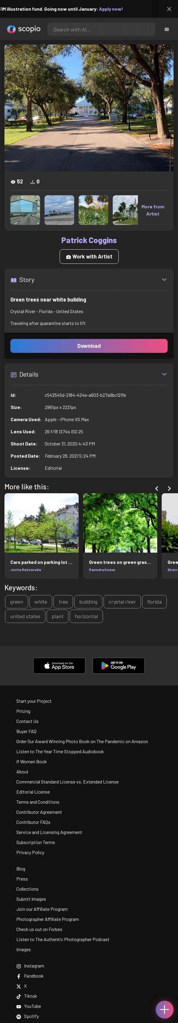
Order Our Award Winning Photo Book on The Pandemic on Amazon (82, 741)
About (22, 771)
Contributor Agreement (39, 812)
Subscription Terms (35, 842)
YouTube (28, 1006)
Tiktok (26, 996)
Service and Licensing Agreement (49, 832)
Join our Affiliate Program (42, 909)
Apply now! (115, 9)
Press (22, 878)
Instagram (30, 965)
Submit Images (31, 899)
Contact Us (27, 721)
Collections (27, 889)
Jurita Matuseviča (25, 569)
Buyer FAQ (26, 731)
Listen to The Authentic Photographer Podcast (62, 939)
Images (23, 949)
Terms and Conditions (37, 802)
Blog (20, 868)
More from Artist (153, 210)
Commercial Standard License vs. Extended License (67, 781)
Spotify (27, 1016)
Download (89, 345)
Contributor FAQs (33, 822)
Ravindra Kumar (102, 569)
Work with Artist (89, 256)
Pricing (23, 711)
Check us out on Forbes (39, 929)
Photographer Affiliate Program (47, 919)
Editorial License (33, 791)
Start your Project (34, 701)
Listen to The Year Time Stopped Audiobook (60, 751)
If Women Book (31, 761)
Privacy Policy (30, 852)
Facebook (30, 975)
